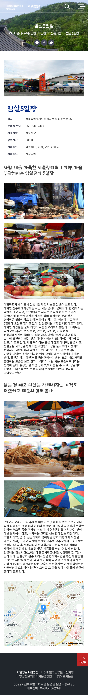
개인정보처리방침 (27, 672)
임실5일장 (72, 33)
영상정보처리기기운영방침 (35, 676)
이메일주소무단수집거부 (59, 672)
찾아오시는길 (65, 676)
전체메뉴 (81, 6)
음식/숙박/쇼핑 (26, 33)
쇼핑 (43, 33)
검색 (67, 6)
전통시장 (56, 33)
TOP (82, 662)
